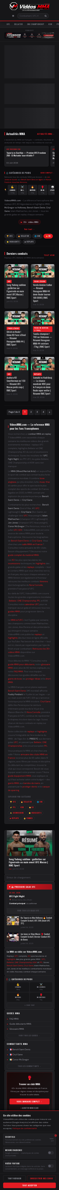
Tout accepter (29, 1185)
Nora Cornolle (36, 585)
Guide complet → (47, 173)
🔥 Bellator (23, 236)
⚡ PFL (13, 807)
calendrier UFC (31, 604)
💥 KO (48, 236)
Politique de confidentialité (24, 1128)
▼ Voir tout (29, 1005)
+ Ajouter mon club (29, 1108)
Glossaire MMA (15, 1029)
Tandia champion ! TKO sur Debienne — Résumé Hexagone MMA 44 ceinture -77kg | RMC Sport (42, 340)
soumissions (14, 563)
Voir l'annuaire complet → (29, 1101)
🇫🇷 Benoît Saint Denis (18, 1049)
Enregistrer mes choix (41, 1178)
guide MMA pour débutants (21, 664)
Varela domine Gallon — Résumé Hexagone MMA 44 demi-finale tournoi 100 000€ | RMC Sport (42, 292)
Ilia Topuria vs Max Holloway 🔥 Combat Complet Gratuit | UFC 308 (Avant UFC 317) (36, 920)
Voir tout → (29, 229)
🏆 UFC (10, 236)
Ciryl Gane (37, 540)
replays (30, 567)
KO (13, 560)
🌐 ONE (37, 236)
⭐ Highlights (13, 241)
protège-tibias (33, 678)
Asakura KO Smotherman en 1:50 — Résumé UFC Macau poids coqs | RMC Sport (16, 384)
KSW (50, 24)
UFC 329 (18, 530)
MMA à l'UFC (17, 620)
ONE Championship (35, 24)
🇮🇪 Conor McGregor (18, 1059)
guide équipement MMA (19, 776)
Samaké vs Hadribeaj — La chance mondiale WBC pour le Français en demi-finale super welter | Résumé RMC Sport (42, 385)
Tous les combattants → (29, 1066)
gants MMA (13, 783)
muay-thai (44, 482)
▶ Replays (29, 241)
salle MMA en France (32, 544)
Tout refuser (14, 1178)
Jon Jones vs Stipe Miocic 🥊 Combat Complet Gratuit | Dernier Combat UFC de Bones (35, 936)
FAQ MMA (18, 671)
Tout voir (49, 255)
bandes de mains (31, 783)
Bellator (18, 24)
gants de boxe (15, 678)
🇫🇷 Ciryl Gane (15, 1054)
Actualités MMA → (46, 134)
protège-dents (29, 786)
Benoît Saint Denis (20, 540)
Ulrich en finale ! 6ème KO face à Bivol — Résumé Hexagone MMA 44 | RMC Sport (16, 338)
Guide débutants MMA (19, 1024)
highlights (40, 563)
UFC (8, 24)
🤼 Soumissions (17, 813)
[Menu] (13, 16)
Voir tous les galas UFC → (29, 910)
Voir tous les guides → (29, 1035)
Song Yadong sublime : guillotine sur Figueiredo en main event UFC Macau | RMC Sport (16, 291)
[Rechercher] (46, 15)
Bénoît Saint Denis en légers (32, 179)
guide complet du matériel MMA (23, 555)
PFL (38, 600)
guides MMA (14, 611)
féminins (44, 581)
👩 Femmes (28, 818)
